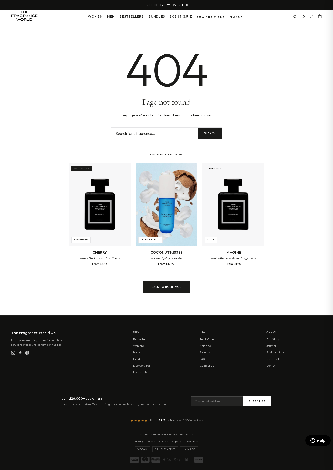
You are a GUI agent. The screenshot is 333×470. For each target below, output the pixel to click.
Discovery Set (141, 365)
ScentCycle (273, 359)
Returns (205, 352)
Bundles (157, 16)
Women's (138, 346)
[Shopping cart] (320, 16)
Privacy (139, 441)
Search (210, 133)
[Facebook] (27, 353)
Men (111, 16)
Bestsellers (131, 16)
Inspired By (140, 372)
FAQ (202, 359)
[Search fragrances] (154, 133)
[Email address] (217, 401)
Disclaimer (191, 441)
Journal (271, 346)
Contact (271, 365)
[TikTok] (20, 353)
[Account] (312, 17)
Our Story (272, 339)
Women (95, 16)
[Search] (295, 17)
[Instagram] (13, 353)
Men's (136, 352)
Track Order (207, 339)
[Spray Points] (303, 17)
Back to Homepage (166, 287)
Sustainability (275, 352)
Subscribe (257, 401)
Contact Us (207, 365)
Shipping (205, 346)
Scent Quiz (181, 16)
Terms (151, 441)
